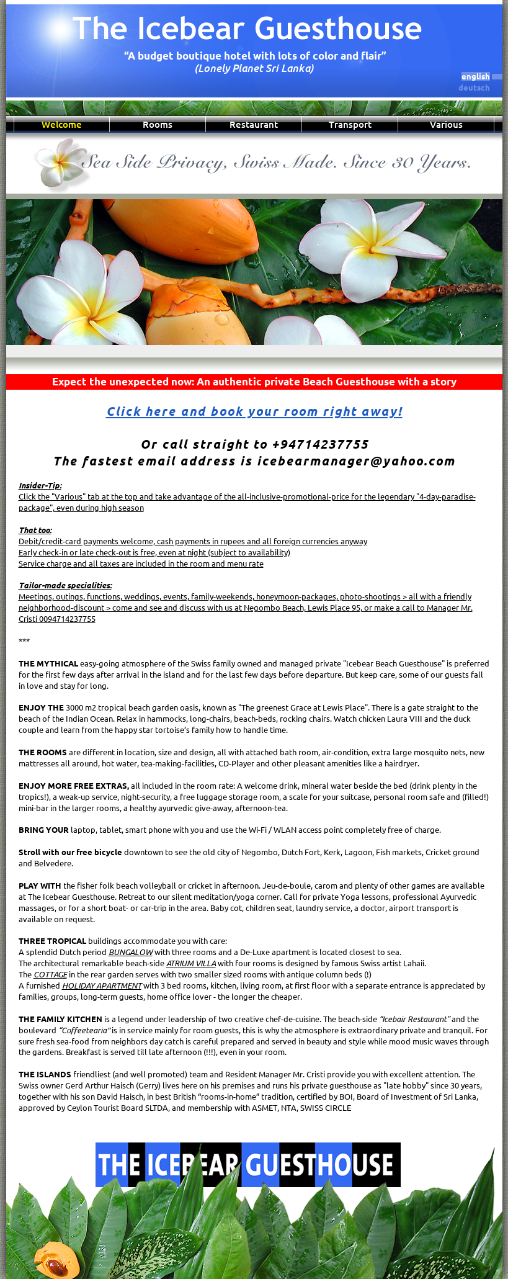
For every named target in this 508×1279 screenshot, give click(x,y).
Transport (350, 124)
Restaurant (253, 124)
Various (446, 124)
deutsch (474, 87)
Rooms (157, 124)
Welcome (62, 124)
